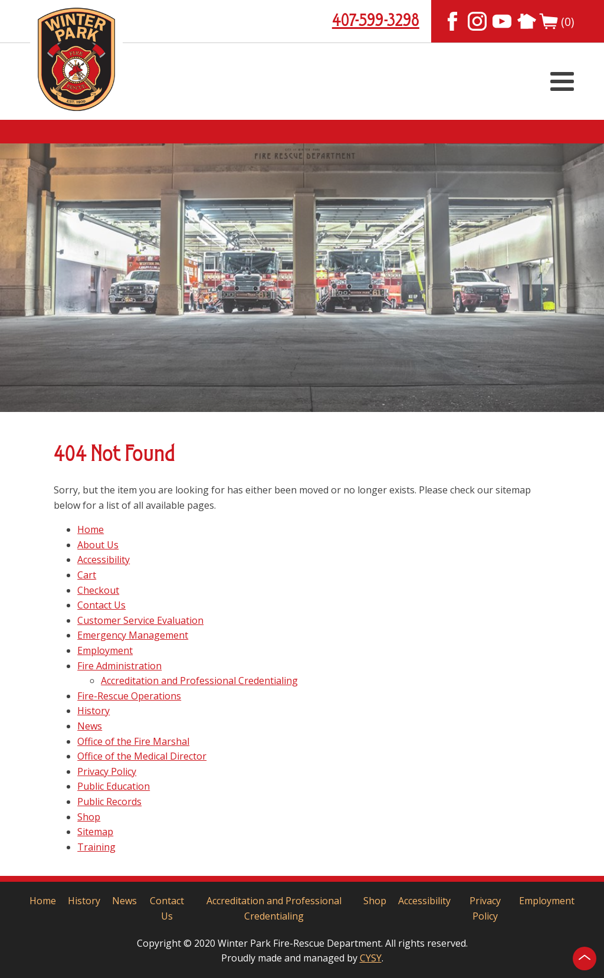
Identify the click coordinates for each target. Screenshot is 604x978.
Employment (105, 650)
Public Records (109, 801)
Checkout (98, 590)
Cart (86, 574)
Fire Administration (119, 665)
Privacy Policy (106, 771)
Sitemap (95, 831)
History (93, 710)
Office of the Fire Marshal (133, 741)
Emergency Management (132, 635)
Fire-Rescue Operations (129, 695)
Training (96, 846)
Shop (88, 816)
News (89, 725)
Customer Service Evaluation (140, 620)
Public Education (113, 786)
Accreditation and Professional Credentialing (199, 680)
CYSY (371, 957)
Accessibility (103, 559)
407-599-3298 (375, 21)
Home (90, 529)
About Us (98, 544)
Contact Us (101, 604)
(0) (556, 21)
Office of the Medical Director (141, 756)
